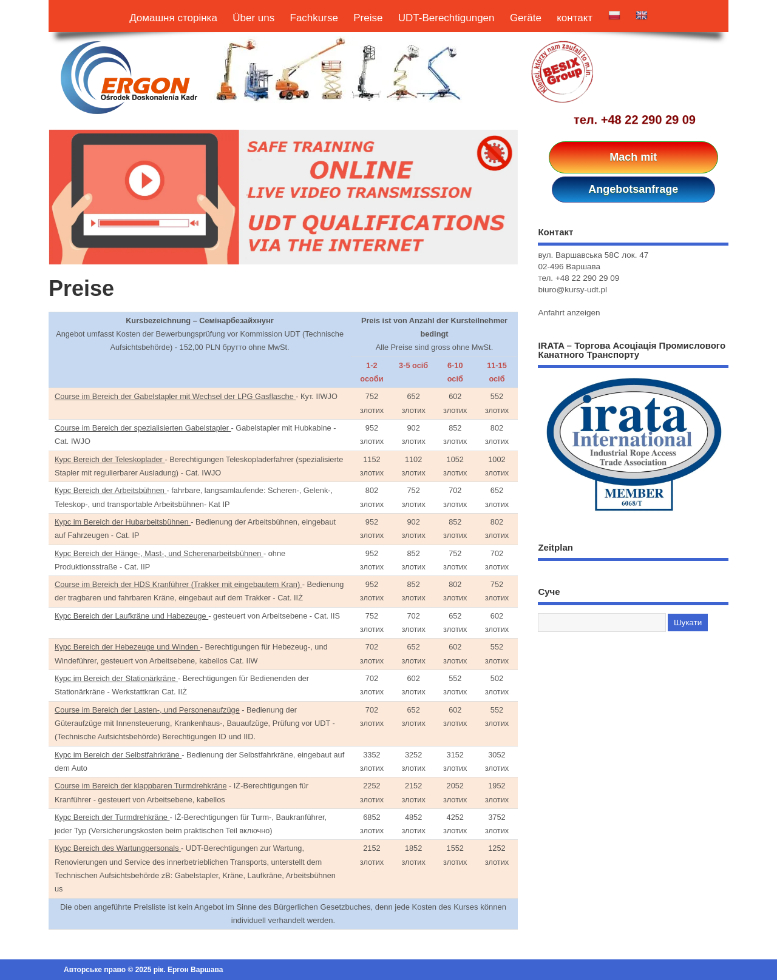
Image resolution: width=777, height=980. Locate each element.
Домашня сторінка (173, 18)
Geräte (525, 18)
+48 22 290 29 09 (648, 119)
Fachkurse (314, 18)
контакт (574, 18)
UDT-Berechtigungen (446, 18)
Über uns (253, 18)
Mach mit (633, 157)
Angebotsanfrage (633, 189)
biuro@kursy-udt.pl (572, 289)
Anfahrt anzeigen (569, 312)
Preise (367, 18)
